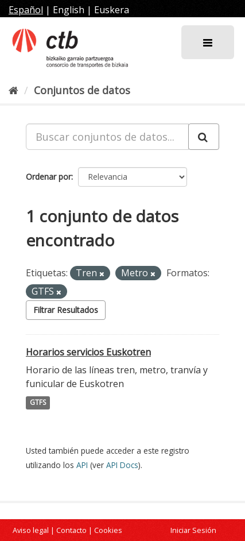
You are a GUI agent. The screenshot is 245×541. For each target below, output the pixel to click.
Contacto (71, 530)
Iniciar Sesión (193, 530)
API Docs (122, 464)
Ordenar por (48, 176)
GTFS (38, 403)
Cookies (108, 530)
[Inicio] (13, 90)
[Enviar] (203, 136)
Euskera (111, 9)
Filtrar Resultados (65, 309)
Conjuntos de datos (82, 90)
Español (26, 9)
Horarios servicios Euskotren (88, 352)
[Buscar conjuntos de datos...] (107, 136)
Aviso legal (31, 530)
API (82, 464)
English (68, 9)
